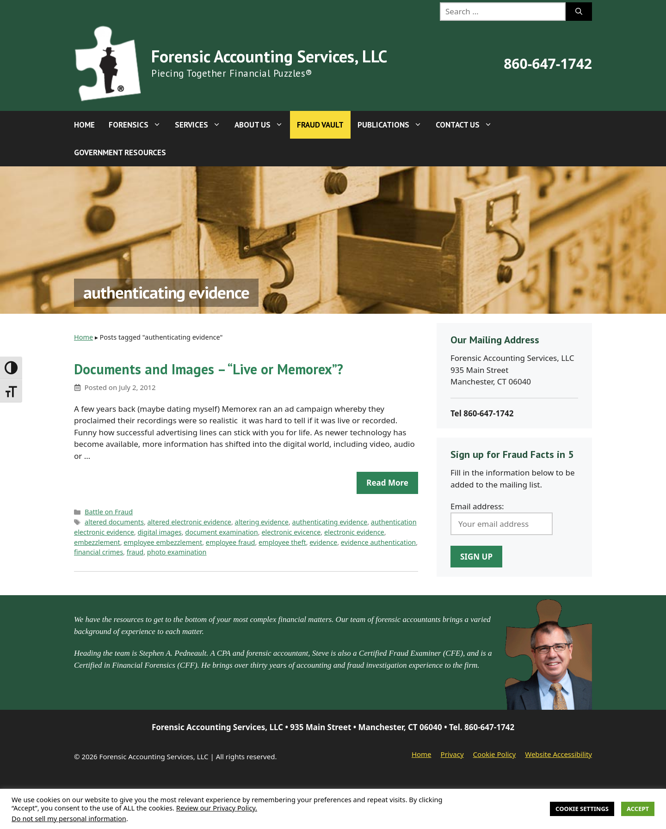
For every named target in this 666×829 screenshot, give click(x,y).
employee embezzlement (162, 542)
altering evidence (262, 522)
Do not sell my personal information (69, 818)
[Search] (579, 11)
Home (84, 125)
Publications (393, 125)
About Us (262, 125)
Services (201, 125)
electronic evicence (291, 532)
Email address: (477, 506)
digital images (159, 532)
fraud (135, 552)
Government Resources (120, 152)
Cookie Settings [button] (582, 809)
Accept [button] (638, 809)
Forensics (138, 125)
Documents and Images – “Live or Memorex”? (208, 369)
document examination (221, 532)
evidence (323, 542)
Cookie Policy (494, 754)
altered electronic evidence (189, 522)
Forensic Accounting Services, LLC (269, 56)
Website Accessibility (558, 754)
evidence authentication (378, 542)
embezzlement (97, 542)
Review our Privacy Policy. (216, 807)
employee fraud (230, 542)
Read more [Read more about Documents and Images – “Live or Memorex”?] (387, 482)
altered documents (114, 522)
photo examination (177, 552)
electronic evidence (354, 532)
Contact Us (467, 125)
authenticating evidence (330, 522)
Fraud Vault (320, 125)
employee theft (282, 542)
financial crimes (98, 552)
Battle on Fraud (109, 511)
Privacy (452, 754)
